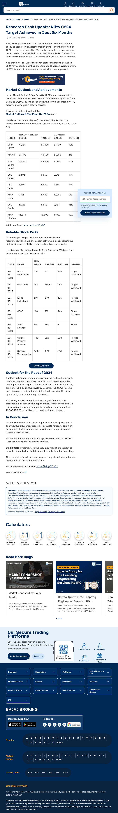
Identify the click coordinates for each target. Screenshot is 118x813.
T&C (103, 205)
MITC (99, 205)
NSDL (65, 772)
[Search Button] (111, 10)
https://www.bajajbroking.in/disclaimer (50, 512)
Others (59, 742)
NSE (37, 772)
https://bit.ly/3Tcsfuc (47, 466)
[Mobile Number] (95, 199)
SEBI (44, 772)
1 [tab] (57, 547)
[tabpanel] (10, 537)
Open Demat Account (95, 213)
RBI (50, 772)
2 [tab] (59, 547)
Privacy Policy (85, 208)
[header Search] (56, 10)
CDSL (57, 772)
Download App (41, 366)
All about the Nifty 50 (34, 225)
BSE (30, 772)
